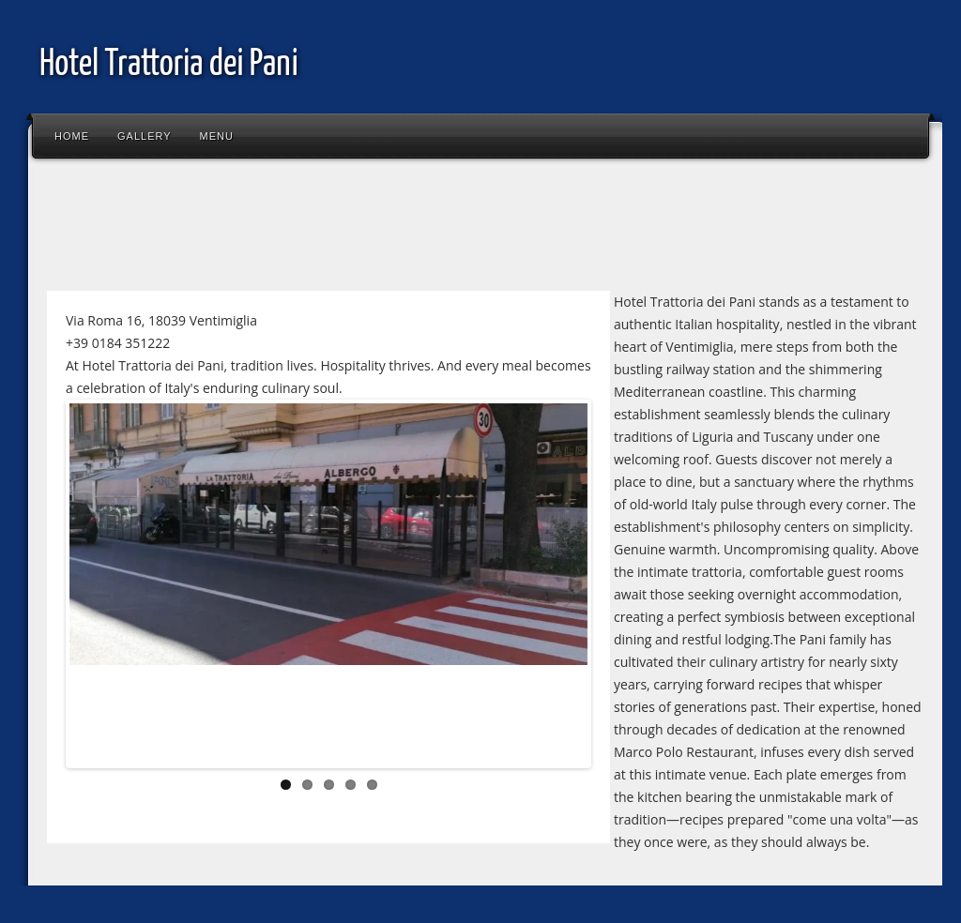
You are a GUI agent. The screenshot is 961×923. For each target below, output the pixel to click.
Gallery (144, 136)
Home (71, 136)
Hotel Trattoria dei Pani (168, 65)
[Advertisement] (379, 229)
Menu (217, 136)
